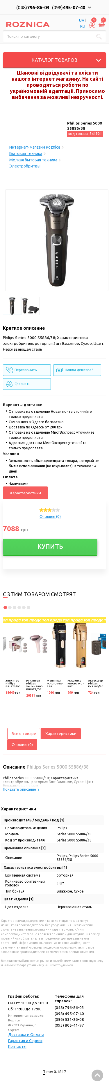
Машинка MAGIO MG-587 (75, 683)
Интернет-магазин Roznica (34, 147)
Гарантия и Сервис (25, 1040)
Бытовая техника (25, 153)
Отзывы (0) (50, 516)
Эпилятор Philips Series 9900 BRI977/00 (34, 685)
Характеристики (25, 493)
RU (82, 26)
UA (81, 20)
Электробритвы (24, 166)
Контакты (17, 1046)
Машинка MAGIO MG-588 (55, 683)
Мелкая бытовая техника (33, 160)
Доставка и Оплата (26, 1034)
